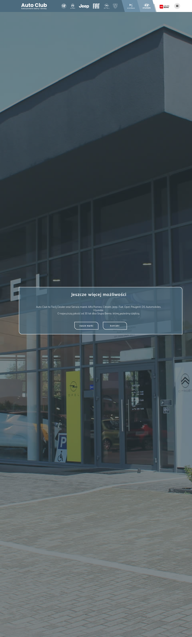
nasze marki (86, 325)
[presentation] (172, 630)
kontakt (115, 325)
